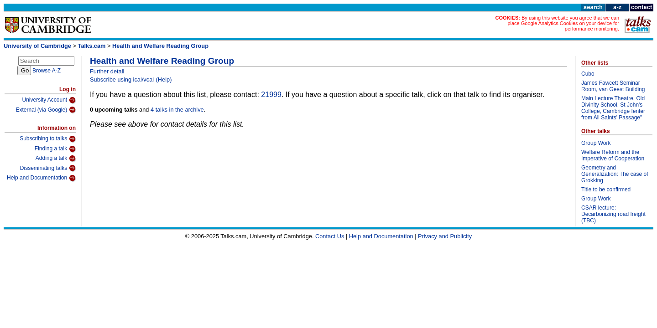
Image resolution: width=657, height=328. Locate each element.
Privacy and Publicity (445, 236)
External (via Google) (46, 109)
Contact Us (329, 236)
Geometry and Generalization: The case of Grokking (614, 174)
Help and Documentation (41, 178)
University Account (49, 100)
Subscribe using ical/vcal (122, 79)
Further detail (107, 71)
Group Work (595, 143)
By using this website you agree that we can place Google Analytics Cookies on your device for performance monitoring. (563, 23)
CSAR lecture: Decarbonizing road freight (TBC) (613, 214)
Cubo (587, 74)
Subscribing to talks (48, 139)
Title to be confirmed (606, 189)
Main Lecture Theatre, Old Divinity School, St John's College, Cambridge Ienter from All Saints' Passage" (613, 108)
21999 (271, 94)
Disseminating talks (48, 168)
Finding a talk (55, 149)
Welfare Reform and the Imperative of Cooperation (612, 155)
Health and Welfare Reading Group (160, 45)
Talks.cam (92, 45)
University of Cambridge (37, 45)
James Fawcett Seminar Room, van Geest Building (613, 86)
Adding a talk (56, 158)
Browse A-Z (46, 70)
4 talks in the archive (177, 109)
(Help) (164, 79)
